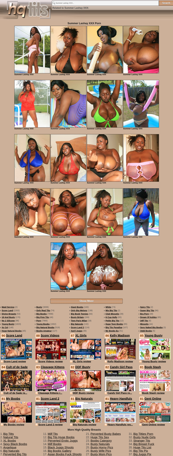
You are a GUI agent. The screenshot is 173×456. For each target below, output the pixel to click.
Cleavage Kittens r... (50, 393)
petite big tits (112, 320)
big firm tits (42, 317)
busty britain (77, 317)
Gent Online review (153, 424)
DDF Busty (82, 367)
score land (7, 310)
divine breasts (9, 314)
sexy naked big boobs (151, 327)
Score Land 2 (50, 398)
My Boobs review (14, 424)
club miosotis (112, 314)
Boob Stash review (153, 393)
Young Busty (153, 335)
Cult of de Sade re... (15, 393)
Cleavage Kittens (52, 367)
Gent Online (152, 398)
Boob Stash (152, 367)
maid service (8, 307)
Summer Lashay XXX (26, 10)
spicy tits (145, 307)
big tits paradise (114, 327)
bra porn (144, 314)
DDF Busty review (83, 393)
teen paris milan (79, 320)
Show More (86, 301)
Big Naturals (84, 398)
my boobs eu (112, 331)
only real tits (43, 310)
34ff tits (144, 320)
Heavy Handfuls (121, 398)
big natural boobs (45, 327)
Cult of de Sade (17, 367)
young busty (8, 324)
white (108, 307)
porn (38, 320)
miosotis (144, 324)
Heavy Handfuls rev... (120, 424)
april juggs (76, 331)
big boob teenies (79, 314)
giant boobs (77, 307)
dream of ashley (148, 317)
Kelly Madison (120, 335)
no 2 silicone (8, 320)
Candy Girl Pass (121, 367)
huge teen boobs (114, 324)
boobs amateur (44, 331)
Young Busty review (154, 361)
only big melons (79, 310)
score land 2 (77, 327)
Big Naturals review (84, 424)
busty (39, 307)
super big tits (147, 310)
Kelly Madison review (120, 361)
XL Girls (80, 335)
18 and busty (8, 317)
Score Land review (15, 361)
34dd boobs (146, 331)
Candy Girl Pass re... (119, 393)
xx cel (5, 327)
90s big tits (111, 310)
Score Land (14, 335)
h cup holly (111, 317)
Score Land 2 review (50, 424)
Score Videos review (50, 361)
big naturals (77, 324)
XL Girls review (82, 361)
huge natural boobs (12, 331)
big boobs (41, 314)
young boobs (43, 324)
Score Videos (50, 335)
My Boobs (13, 398)
